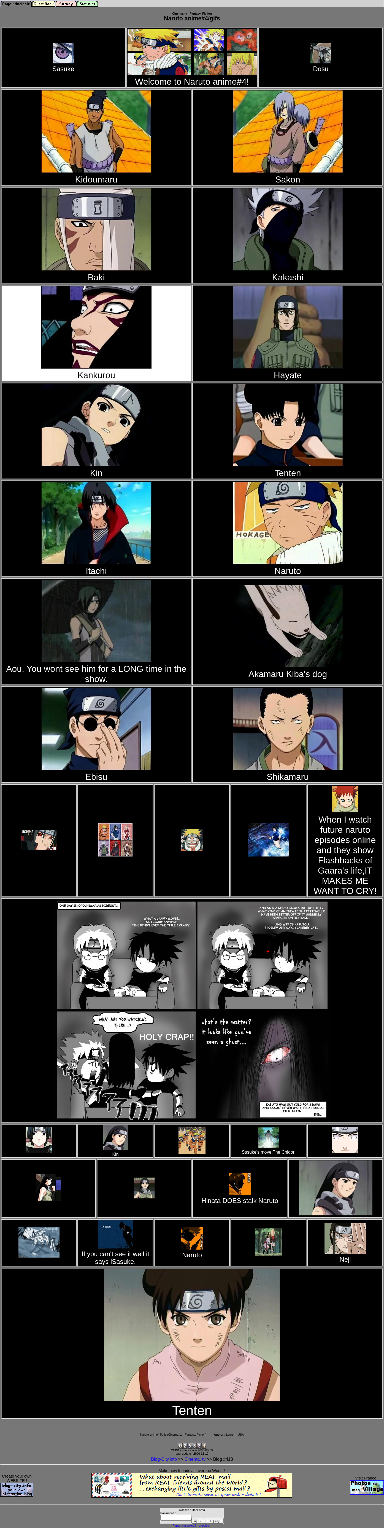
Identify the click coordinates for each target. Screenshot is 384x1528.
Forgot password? (184, 1525)
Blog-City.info (164, 1459)
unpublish (205, 1525)
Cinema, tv (195, 1459)
